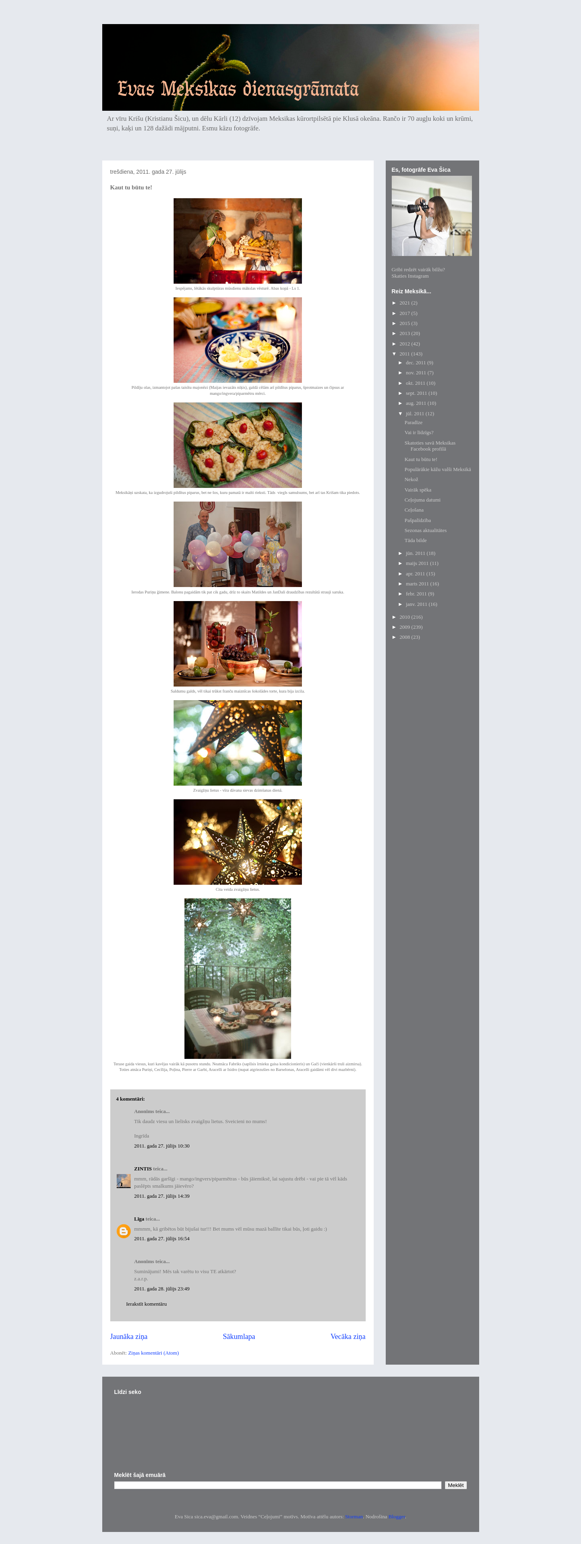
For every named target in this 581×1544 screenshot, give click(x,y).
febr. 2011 (417, 594)
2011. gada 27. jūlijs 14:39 (162, 1196)
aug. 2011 (416, 403)
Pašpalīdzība (418, 520)
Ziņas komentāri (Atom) (153, 1353)
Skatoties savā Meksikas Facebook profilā (430, 446)
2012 (405, 344)
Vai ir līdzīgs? (419, 432)
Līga (139, 1219)
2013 (405, 333)
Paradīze (414, 422)
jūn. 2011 (416, 553)
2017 (405, 313)
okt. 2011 (416, 383)
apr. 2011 (416, 574)
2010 (405, 617)
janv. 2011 (417, 604)
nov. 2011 (416, 373)
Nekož (411, 479)
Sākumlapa (239, 1337)
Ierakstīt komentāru (146, 1304)
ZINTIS (143, 1169)
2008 (405, 637)
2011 (405, 354)
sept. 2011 (417, 393)
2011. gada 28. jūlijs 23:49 (162, 1289)
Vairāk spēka (418, 490)
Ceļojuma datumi (423, 500)
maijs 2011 (418, 563)
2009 (405, 627)
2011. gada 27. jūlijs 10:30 (162, 1146)
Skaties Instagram (410, 276)
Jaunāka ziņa (129, 1337)
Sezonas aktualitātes (426, 530)
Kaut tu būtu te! (421, 459)
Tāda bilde (416, 540)
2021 (405, 303)
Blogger (397, 1517)
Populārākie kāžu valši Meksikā (438, 469)
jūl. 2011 (415, 413)
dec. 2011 (416, 363)
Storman (354, 1517)
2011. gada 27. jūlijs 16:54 (162, 1238)
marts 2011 (418, 584)
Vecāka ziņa (347, 1337)
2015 (405, 323)
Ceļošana (414, 510)
